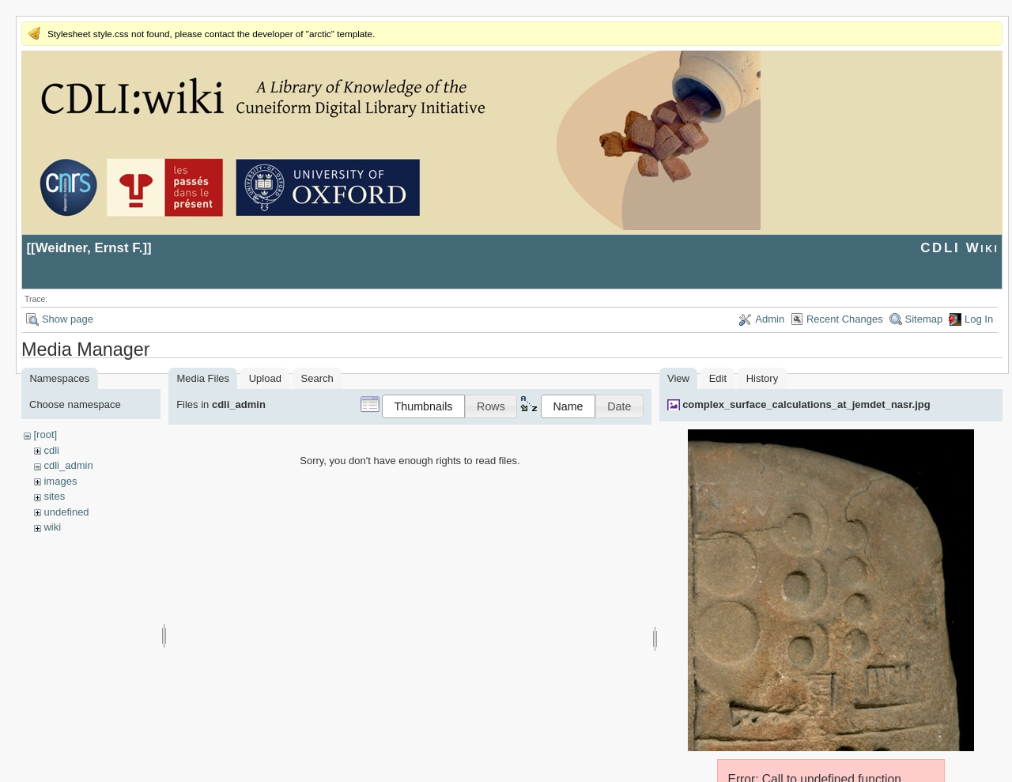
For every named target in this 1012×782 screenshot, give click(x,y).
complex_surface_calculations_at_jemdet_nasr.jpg (806, 404)
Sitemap (924, 319)
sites (54, 496)
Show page (67, 319)
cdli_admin (68, 465)
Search (317, 378)
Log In (979, 319)
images (60, 481)
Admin (769, 319)
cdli (51, 450)
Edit (718, 378)
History (762, 378)
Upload (265, 378)
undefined (66, 512)
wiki (52, 527)
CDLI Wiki (959, 247)
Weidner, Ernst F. (89, 247)
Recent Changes (844, 319)
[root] (45, 434)
